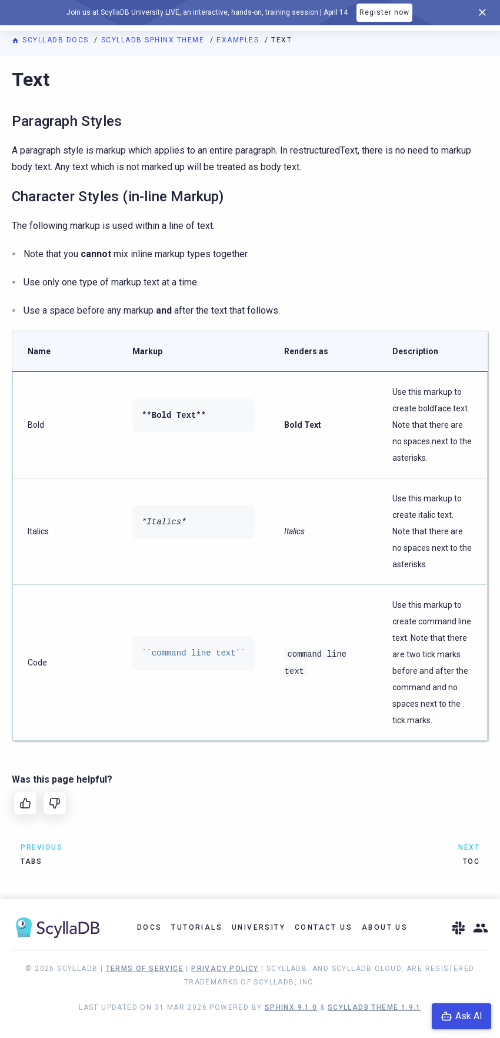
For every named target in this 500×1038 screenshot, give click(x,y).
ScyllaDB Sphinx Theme (154, 40)
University (258, 927)
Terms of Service (145, 968)
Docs (149, 927)
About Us (385, 927)
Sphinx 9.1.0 (291, 1007)
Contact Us (323, 927)
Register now (384, 12)
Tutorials (196, 927)
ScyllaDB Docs (51, 40)
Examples (239, 40)
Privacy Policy (225, 968)
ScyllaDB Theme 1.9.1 (374, 1007)
